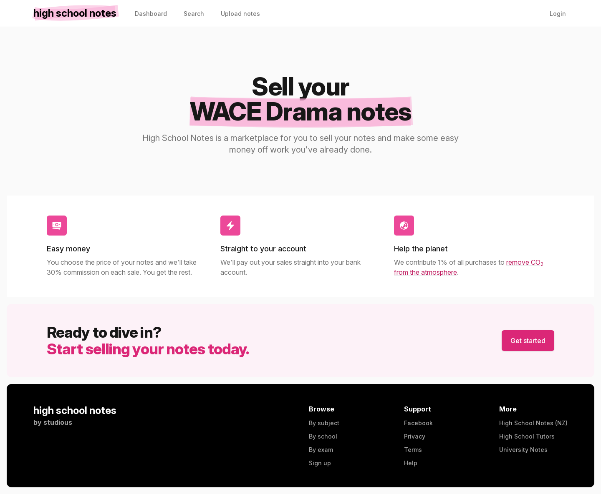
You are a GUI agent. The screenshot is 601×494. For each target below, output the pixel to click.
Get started (527, 340)
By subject (324, 422)
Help (410, 462)
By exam (321, 449)
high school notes (74, 410)
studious (57, 422)
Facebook (418, 422)
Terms (413, 449)
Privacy (414, 436)
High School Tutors (527, 436)
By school (323, 436)
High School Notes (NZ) (533, 422)
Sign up (320, 462)
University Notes (523, 449)
